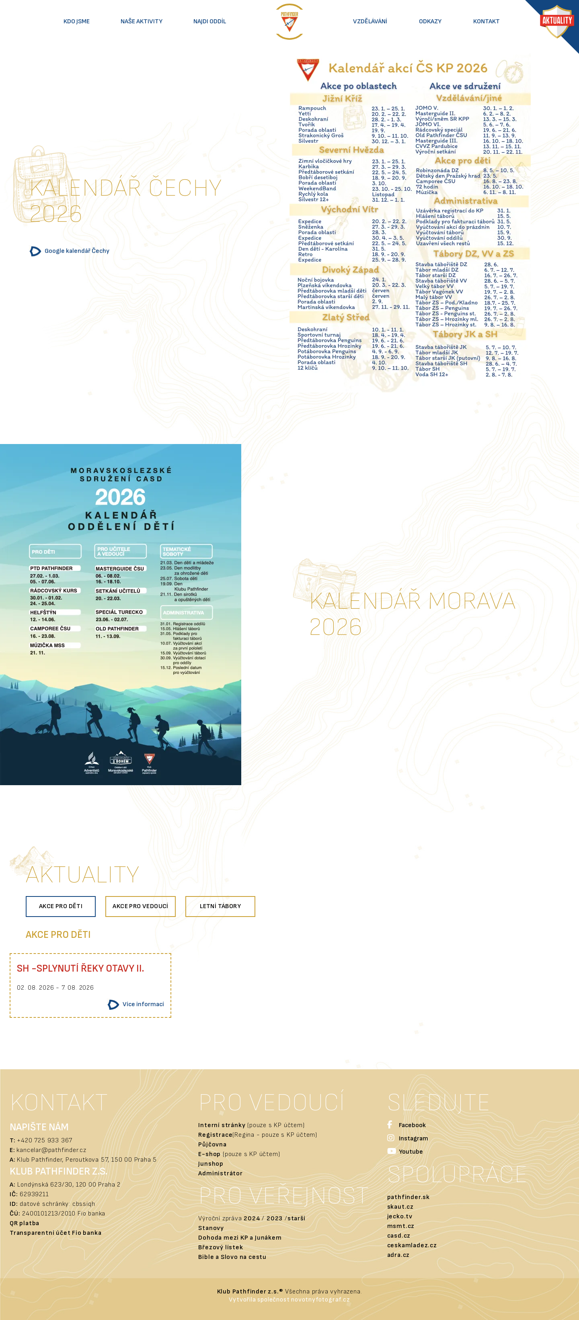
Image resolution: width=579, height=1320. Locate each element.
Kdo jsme (77, 21)
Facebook (406, 1126)
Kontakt (486, 21)
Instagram (407, 1139)
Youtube (405, 1152)
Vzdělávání (370, 21)
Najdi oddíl (209, 21)
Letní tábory (220, 906)
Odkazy (430, 21)
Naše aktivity (141, 21)
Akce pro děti (60, 906)
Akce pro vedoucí (140, 906)
